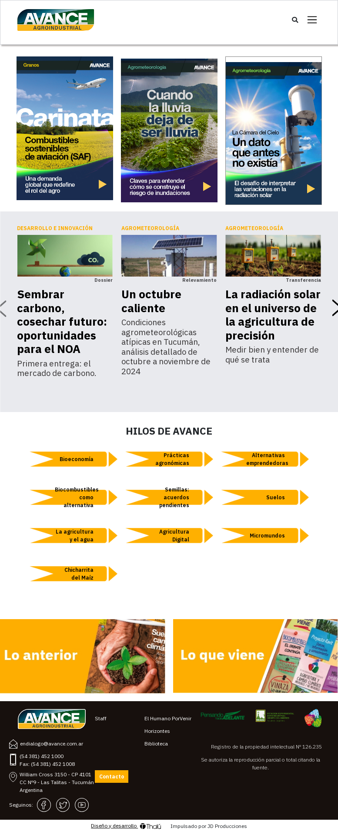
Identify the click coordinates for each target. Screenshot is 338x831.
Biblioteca (156, 743)
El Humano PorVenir (167, 718)
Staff (101, 718)
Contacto (111, 776)
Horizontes (157, 731)
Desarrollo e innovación (55, 228)
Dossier (103, 280)
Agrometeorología (150, 228)
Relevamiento (199, 280)
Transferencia (303, 280)
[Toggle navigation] (312, 20)
